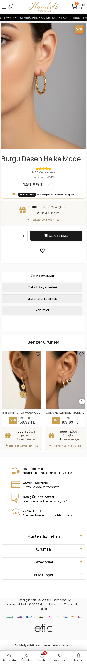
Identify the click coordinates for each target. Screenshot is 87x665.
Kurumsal (43, 549)
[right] (82, 401)
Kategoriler (43, 562)
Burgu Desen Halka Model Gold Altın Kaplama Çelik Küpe (41, 159)
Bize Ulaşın (43, 574)
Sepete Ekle (56, 235)
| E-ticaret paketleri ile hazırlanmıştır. (43, 645)
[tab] (42, 276)
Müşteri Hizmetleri (43, 536)
